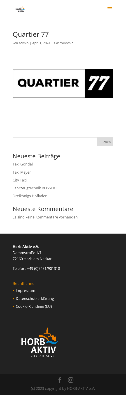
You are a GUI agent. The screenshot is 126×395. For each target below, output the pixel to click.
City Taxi (20, 180)
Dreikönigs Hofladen (30, 195)
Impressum (25, 290)
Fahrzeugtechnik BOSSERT (35, 188)
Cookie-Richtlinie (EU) (34, 306)
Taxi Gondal (23, 164)
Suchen (105, 142)
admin (24, 43)
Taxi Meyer (22, 172)
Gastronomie (63, 43)
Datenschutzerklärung (35, 298)
